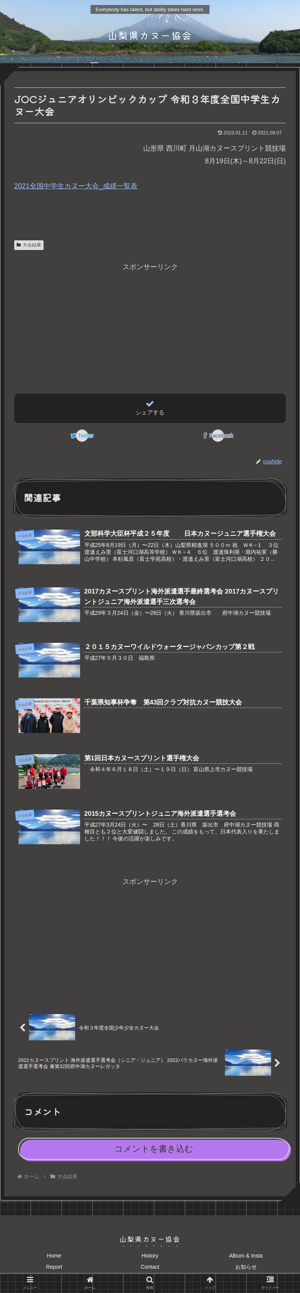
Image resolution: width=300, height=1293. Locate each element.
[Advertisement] (150, 327)
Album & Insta (246, 1260)
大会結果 (29, 245)
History (150, 1260)
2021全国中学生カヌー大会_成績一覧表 (75, 186)
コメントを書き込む (153, 1153)
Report (54, 1271)
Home (54, 1260)
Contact (150, 1271)
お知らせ (246, 1271)
